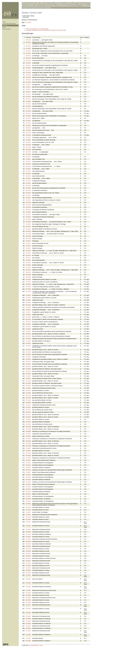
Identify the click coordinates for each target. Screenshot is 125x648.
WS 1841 (28, 465)
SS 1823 (28, 178)
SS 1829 (28, 279)
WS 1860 (28, 628)
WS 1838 (28, 426)
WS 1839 (28, 441)
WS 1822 (28, 173)
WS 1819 (28, 128)
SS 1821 (28, 156)
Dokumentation (7, 29)
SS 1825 (28, 212)
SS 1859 (28, 621)
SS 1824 (28, 195)
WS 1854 (28, 583)
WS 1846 (28, 517)
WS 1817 (28, 94)
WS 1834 (28, 366)
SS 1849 (28, 536)
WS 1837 (28, 412)
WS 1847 (28, 525)
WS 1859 (28, 623)
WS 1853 (28, 570)
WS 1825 (28, 219)
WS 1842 (28, 477)
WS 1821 (28, 164)
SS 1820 (28, 137)
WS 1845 (28, 507)
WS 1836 (28, 395)
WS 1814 (28, 40)
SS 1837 (28, 405)
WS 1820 (28, 144)
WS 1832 (28, 334)
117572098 (28, 22)
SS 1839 (28, 434)
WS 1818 (28, 111)
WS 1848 (28, 532)
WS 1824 (28, 202)
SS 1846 (28, 512)
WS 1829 (28, 284)
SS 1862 (28, 638)
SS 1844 (28, 494)
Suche (4, 27)
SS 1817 (28, 84)
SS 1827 (28, 241)
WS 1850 (28, 548)
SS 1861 (28, 630)
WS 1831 (28, 317)
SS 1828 (28, 260)
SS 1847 (28, 522)
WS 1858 (28, 618)
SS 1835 (28, 373)
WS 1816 (28, 75)
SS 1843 (28, 484)
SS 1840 (28, 448)
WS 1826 (28, 231)
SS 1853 (28, 568)
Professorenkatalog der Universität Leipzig (37, 29)
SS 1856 (28, 597)
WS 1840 (28, 453)
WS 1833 (28, 349)
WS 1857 (28, 608)
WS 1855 (28, 593)
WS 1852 (28, 563)
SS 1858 (28, 616)
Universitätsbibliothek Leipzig (35, 645)
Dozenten (5, 25)
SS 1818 (28, 101)
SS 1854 (28, 575)
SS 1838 (28, 419)
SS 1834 (28, 357)
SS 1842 (28, 472)
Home (4, 22)
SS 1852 (28, 560)
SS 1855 (28, 590)
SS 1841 (28, 460)
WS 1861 (28, 634)
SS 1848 (28, 529)
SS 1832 (28, 324)
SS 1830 (28, 295)
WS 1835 (28, 381)
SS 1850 (28, 546)
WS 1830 (28, 302)
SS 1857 (28, 605)
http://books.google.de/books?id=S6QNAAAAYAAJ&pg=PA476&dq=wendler (46, 30)
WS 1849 (28, 541)
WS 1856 (28, 600)
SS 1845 (28, 501)
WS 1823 (28, 185)
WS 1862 (28, 640)
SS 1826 (28, 224)
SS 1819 (28, 118)
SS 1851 (28, 553)
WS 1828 (28, 270)
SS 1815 (28, 48)
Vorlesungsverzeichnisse (9, 23)
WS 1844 (28, 496)
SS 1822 (28, 169)
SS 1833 (28, 341)
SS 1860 (28, 626)
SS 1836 (28, 388)
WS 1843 (28, 489)
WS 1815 (28, 55)
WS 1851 (28, 556)
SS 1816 (28, 63)
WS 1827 (28, 250)
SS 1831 (28, 309)
